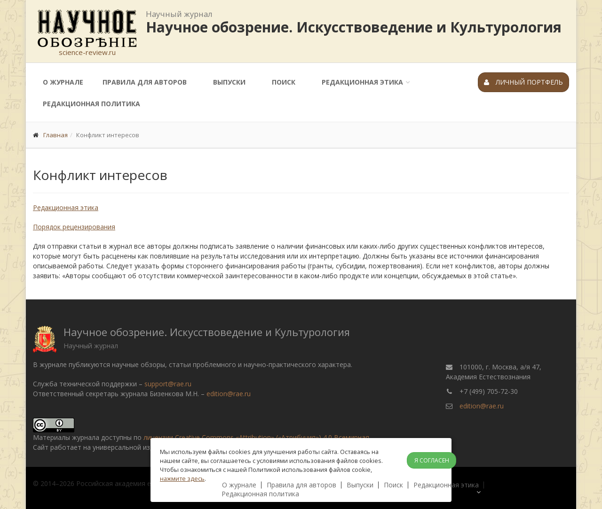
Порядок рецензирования (74, 226)
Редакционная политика (91, 103)
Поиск (283, 82)
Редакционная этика (362, 82)
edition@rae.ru (228, 393)
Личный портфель (523, 82)
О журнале (63, 82)
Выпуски (229, 82)
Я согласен (431, 460)
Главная (55, 135)
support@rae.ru (167, 383)
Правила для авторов (145, 82)
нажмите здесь (182, 478)
